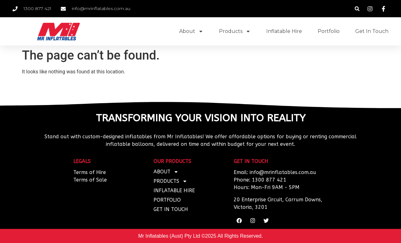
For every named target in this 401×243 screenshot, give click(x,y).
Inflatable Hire (284, 31)
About (191, 31)
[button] (357, 8)
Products (235, 31)
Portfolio (329, 31)
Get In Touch (371, 31)
